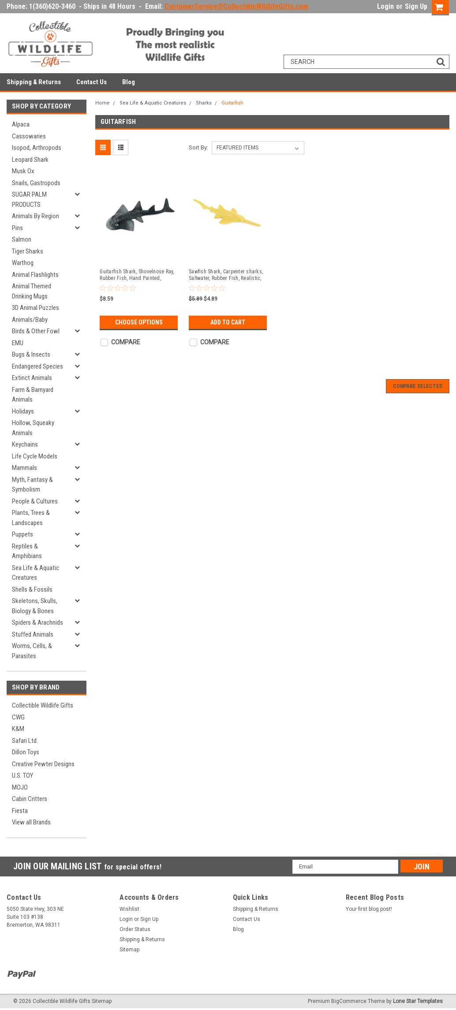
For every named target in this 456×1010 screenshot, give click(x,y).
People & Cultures (35, 501)
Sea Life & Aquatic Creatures (35, 573)
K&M (18, 729)
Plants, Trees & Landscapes (31, 518)
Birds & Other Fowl (36, 331)
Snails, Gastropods (36, 183)
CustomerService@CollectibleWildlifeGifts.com (236, 6)
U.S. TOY (22, 775)
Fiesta (20, 811)
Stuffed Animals (32, 634)
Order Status (135, 929)
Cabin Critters (29, 799)
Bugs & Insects (31, 354)
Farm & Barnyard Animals (32, 395)
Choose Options (139, 322)
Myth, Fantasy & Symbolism (32, 485)
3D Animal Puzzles (35, 308)
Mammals (24, 468)
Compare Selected (417, 386)
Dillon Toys (25, 752)
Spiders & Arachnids (37, 622)
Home (102, 103)
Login (385, 6)
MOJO (20, 787)
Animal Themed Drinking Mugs (31, 291)
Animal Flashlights (35, 275)
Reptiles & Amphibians (27, 551)
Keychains (25, 444)
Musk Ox (23, 171)
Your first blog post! (369, 909)
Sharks (204, 103)
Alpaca (21, 124)
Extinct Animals (32, 378)
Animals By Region (35, 216)
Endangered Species (37, 366)
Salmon (21, 239)
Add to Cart (227, 322)
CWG (18, 717)
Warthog (23, 263)
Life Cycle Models (34, 456)
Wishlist (129, 909)
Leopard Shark (30, 160)
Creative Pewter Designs (43, 764)
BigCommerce (348, 1001)
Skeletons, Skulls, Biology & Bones (34, 606)
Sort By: (198, 147)
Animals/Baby (30, 320)
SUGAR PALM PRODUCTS (29, 199)
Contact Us (91, 82)
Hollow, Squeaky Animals (33, 428)
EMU (17, 343)
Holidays (23, 411)
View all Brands (31, 822)
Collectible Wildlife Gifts (42, 705)
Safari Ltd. (25, 741)
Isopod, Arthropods (36, 148)
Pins (17, 228)
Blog (128, 82)
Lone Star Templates (418, 1001)
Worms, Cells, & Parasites (32, 651)
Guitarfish (232, 103)
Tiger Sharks (27, 251)
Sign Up (416, 6)
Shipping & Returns (34, 82)
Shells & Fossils (32, 589)
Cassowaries (29, 136)
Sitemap (129, 950)
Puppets (22, 534)
